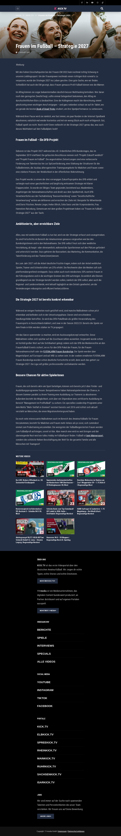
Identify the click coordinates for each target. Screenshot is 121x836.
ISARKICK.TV (46, 782)
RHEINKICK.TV (46, 750)
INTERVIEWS (45, 645)
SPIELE (42, 637)
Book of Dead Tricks (46, 109)
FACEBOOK (45, 705)
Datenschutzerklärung (76, 831)
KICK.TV (30, 15)
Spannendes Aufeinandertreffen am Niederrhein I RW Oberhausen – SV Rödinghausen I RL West (60, 482)
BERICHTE (44, 629)
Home (18, 15)
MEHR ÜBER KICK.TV (47, 581)
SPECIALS (44, 653)
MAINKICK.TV (46, 758)
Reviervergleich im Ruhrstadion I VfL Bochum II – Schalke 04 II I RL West (29, 511)
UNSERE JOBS (45, 816)
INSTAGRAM (45, 690)
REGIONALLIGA (22, 463)
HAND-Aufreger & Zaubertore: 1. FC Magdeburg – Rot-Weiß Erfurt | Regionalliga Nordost (91, 511)
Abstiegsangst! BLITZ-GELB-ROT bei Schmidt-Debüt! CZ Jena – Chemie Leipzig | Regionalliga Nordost (30, 539)
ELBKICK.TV (45, 734)
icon (30, 468)
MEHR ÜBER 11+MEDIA (48, 611)
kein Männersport (95, 435)
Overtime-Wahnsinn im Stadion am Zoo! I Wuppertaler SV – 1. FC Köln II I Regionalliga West (91, 482)
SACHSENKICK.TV (49, 774)
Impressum (62, 831)
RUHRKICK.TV (46, 766)
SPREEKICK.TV (47, 742)
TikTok (42, 698)
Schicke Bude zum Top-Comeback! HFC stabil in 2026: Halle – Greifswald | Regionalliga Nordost (60, 511)
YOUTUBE (44, 682)
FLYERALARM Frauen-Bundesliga (58, 351)
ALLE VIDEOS (46, 661)
